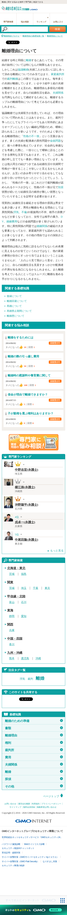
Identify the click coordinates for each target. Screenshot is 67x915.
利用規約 (36, 804)
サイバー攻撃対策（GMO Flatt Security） (20, 861)
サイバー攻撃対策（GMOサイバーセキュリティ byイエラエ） (30, 857)
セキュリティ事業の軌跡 (13, 865)
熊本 (11, 658)
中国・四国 (14, 638)
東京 (47, 588)
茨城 (11, 588)
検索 (57, 29)
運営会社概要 (24, 804)
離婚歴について (15, 316)
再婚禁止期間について (19, 311)
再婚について (14, 306)
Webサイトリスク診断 (34, 844)
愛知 (23, 616)
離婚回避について (17, 301)
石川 (23, 602)
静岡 (11, 616)
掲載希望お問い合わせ (46, 807)
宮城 (11, 574)
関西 (10, 624)
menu (62, 8)
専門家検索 (8, 22)
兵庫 (11, 630)
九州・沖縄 (14, 652)
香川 (11, 644)
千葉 (35, 588)
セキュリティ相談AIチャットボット (18, 848)
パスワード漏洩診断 (11, 844)
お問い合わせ (10, 804)
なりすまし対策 (50, 861)
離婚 (28, 60)
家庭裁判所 (57, 74)
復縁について (14, 296)
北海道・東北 (16, 568)
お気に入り (58, 22)
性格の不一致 (31, 136)
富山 (11, 602)
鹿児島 (25, 658)
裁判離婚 (12, 78)
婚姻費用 (11, 221)
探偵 (34, 779)
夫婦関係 (58, 92)
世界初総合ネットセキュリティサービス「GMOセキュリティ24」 (32, 837)
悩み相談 (25, 22)
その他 (34, 786)
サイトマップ (15, 807)
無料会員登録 (29, 807)
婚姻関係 (42, 226)
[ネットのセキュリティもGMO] (33, 909)
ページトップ (51, 796)
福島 (23, 574)
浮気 (16, 212)
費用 (34, 757)
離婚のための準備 (34, 721)
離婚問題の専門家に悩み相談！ (34, 442)
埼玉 (23, 588)
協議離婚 (23, 69)
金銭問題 (55, 140)
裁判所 (34, 750)
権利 (34, 743)
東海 (10, 610)
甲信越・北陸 (16, 596)
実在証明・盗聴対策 (11, 852)
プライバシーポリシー (51, 804)
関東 (10, 582)
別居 (60, 187)
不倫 (24, 212)
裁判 (30, 678)
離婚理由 (34, 735)
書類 (34, 728)
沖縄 (38, 658)
